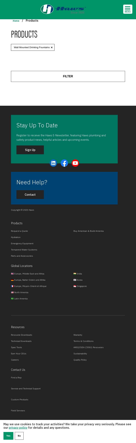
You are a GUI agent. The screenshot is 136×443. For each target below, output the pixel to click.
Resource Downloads (21, 334)
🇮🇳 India (77, 273)
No (19, 435)
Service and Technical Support (26, 388)
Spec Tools (16, 347)
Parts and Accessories (22, 255)
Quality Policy (80, 359)
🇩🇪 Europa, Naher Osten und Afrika (28, 279)
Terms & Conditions (83, 341)
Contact (30, 194)
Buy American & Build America (88, 231)
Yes (8, 435)
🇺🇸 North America (19, 292)
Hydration (15, 237)
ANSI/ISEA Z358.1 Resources (88, 347)
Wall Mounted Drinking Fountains (32, 47)
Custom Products (19, 399)
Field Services (18, 410)
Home (16, 20)
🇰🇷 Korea (77, 279)
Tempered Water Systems (24, 249)
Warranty (77, 334)
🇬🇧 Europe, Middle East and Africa (27, 273)
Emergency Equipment (22, 243)
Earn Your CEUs (18, 353)
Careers (15, 359)
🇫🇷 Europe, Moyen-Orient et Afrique (29, 286)
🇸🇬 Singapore (80, 286)
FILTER (68, 76)
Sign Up (30, 150)
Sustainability (80, 353)
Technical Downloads (21, 341)
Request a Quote (19, 231)
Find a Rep (16, 377)
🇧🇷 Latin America (19, 298)
